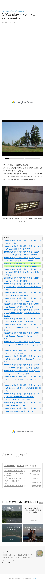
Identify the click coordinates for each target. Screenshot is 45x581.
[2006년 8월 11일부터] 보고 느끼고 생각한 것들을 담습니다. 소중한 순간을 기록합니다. (17, 556)
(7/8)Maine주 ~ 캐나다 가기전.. (13, 471)
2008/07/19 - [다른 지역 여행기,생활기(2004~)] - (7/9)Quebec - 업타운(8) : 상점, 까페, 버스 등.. (22, 379)
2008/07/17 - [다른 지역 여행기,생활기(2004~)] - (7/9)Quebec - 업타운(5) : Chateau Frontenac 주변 (22, 359)
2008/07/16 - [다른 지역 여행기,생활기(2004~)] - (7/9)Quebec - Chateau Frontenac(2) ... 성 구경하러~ (22, 336)
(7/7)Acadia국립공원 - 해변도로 (13, 486)
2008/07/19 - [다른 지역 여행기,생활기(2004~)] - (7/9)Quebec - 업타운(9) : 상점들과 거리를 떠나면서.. (22, 388)
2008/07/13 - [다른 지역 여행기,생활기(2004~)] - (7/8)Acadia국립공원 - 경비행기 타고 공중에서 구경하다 (22, 272)
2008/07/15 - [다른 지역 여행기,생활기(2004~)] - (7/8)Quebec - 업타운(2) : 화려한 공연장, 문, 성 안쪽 (22, 313)
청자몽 (5, 551)
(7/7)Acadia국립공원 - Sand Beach (15, 478)
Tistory (34, 578)
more (41, 502)
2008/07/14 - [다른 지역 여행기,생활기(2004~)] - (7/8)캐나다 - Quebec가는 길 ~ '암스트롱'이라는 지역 (22, 287)
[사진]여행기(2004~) (9, 466)
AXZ (22, 578)
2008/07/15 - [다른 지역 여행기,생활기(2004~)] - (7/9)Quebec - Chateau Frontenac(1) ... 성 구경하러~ (22, 327)
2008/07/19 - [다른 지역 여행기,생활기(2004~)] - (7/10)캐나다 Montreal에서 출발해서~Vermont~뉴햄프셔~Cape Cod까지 (22, 397)
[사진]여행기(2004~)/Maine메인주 (14, 11)
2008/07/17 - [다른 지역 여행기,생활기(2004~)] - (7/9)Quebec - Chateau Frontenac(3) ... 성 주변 (22, 344)
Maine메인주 (20, 466)
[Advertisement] (22, 58)
